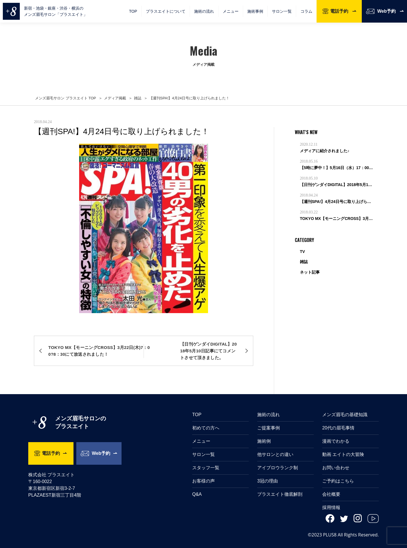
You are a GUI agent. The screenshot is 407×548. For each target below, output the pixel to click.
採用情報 (331, 500)
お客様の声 (203, 473)
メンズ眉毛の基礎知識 (344, 407)
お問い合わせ (335, 460)
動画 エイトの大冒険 (343, 447)
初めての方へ (205, 420)
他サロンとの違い (275, 447)
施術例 (264, 434)
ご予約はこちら (338, 473)
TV (302, 251)
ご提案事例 (268, 420)
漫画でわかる (335, 434)
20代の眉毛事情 (338, 420)
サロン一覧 (282, 11)
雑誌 (304, 261)
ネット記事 (310, 272)
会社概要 (331, 487)
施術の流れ (204, 11)
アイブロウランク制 (277, 460)
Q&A (197, 487)
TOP (133, 11)
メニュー (201, 434)
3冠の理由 (267, 473)
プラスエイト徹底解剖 (279, 487)
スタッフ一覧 (205, 460)
